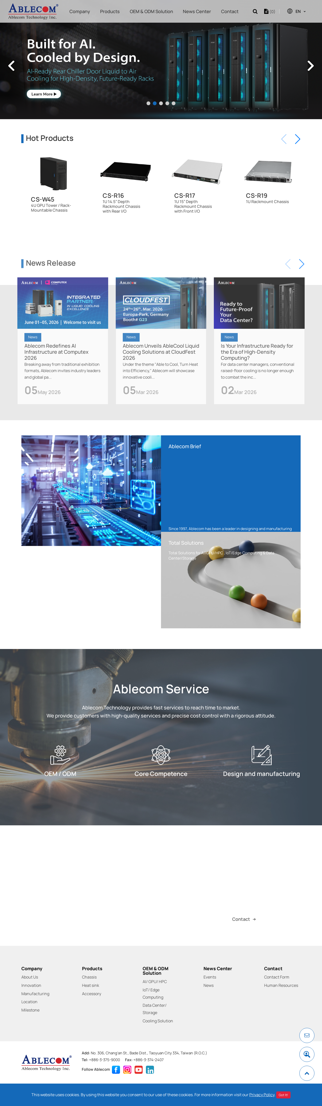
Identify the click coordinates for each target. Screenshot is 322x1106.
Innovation (31, 985)
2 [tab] (155, 103)
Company (79, 11)
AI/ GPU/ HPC (155, 981)
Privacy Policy (261, 1094)
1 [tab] (148, 103)
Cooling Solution (158, 1021)
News (32, 356)
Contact (229, 11)
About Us (29, 977)
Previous (11, 65)
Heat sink (90, 985)
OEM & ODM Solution (151, 11)
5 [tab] (174, 103)
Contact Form (276, 977)
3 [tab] (161, 103)
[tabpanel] (161, 59)
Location (29, 1001)
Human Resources (281, 985)
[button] (297, 139)
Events (210, 977)
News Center (197, 11)
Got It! (283, 1095)
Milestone (30, 1010)
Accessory (91, 993)
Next (310, 65)
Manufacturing (35, 993)
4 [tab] (167, 103)
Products (110, 11)
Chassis (89, 977)
